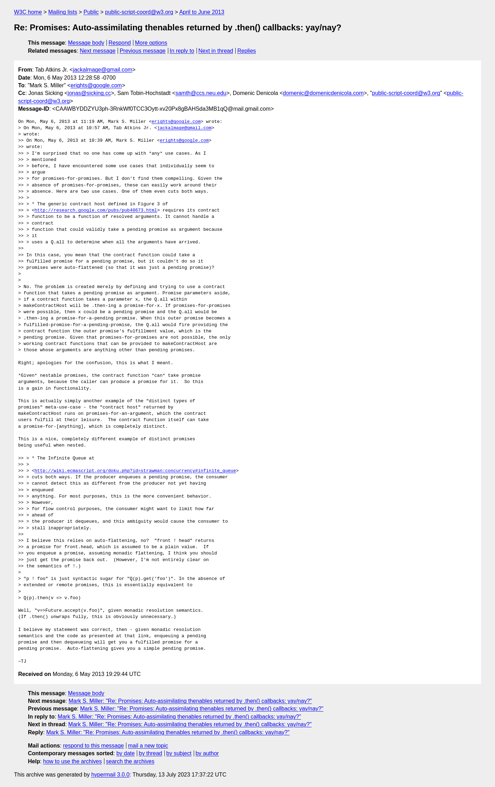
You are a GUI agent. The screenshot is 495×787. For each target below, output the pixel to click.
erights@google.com (96, 85)
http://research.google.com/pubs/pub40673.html (96, 210)
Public (91, 12)
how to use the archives (72, 761)
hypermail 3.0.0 (110, 775)
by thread (150, 753)
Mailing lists (62, 12)
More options (151, 43)
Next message (98, 51)
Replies (246, 51)
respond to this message (93, 746)
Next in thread (215, 51)
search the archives (130, 761)
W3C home (28, 12)
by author (207, 753)
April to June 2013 (201, 12)
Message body (86, 43)
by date (125, 753)
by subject (178, 753)
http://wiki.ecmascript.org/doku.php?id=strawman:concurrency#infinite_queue (135, 471)
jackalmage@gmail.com (102, 70)
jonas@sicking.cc (89, 93)
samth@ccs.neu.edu (200, 93)
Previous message (143, 51)
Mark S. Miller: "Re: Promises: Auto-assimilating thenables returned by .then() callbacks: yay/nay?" (190, 701)
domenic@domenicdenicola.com (323, 93)
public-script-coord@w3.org (139, 12)
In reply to (182, 51)
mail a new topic (148, 746)
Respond (120, 43)
